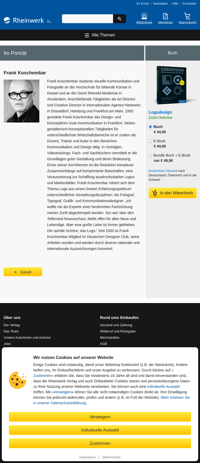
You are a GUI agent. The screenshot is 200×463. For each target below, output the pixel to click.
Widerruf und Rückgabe (118, 331)
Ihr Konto (142, 3)
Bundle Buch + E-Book (169, 158)
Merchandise (109, 337)
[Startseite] (28, 21)
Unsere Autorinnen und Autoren (27, 337)
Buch (157, 129)
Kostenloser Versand (163, 171)
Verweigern (63, 392)
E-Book (157, 143)
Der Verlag (12, 325)
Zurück (26, 272)
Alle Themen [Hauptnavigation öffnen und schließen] (103, 35)
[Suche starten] (119, 18)
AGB (103, 344)
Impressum (87, 457)
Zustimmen (42, 376)
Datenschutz (111, 457)
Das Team (11, 331)
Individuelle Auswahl (100, 430)
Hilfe (175, 3)
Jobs (7, 344)
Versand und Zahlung (116, 325)
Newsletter (160, 3)
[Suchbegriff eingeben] (87, 18)
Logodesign (160, 112)
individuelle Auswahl (163, 386)
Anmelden (189, 3)
